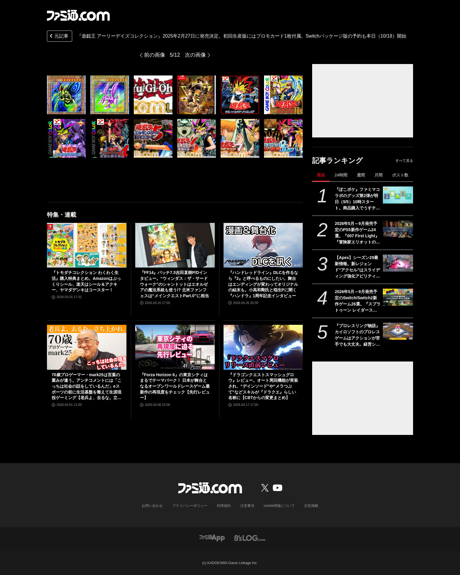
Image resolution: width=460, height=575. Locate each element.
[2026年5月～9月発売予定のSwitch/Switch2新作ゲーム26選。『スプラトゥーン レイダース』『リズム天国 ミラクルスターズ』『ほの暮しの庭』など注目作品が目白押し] (398, 297)
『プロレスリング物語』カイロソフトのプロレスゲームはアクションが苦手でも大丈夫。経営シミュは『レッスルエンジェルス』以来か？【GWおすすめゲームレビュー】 (357, 335)
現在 (321, 175)
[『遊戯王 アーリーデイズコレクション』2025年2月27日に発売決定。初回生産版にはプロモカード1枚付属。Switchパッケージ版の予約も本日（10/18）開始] (66, 94)
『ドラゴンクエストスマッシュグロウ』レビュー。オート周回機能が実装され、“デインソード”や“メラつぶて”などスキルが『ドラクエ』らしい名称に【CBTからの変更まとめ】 (263, 386)
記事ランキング (337, 160)
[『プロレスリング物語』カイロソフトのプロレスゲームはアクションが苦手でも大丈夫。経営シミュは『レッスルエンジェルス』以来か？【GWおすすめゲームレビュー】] (398, 331)
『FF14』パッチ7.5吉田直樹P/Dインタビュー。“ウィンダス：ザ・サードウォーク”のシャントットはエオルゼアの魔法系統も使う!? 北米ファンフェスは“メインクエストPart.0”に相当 (174, 284)
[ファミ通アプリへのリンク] (212, 537)
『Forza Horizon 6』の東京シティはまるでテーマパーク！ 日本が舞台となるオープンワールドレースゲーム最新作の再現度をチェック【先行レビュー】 (175, 386)
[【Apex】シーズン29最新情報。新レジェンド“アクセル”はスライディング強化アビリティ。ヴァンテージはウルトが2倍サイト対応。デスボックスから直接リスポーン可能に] (398, 263)
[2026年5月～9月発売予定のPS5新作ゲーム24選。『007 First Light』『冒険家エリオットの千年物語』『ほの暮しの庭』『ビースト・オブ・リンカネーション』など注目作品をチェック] (398, 229)
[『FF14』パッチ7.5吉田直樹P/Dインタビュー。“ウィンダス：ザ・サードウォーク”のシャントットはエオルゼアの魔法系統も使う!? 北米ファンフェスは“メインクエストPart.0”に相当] (175, 245)
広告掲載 (311, 506)
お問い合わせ (152, 506)
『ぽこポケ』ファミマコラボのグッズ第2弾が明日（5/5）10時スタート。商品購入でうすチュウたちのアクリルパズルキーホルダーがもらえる (357, 199)
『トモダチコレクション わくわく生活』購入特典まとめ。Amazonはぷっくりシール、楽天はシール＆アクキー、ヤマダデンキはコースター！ (86, 281)
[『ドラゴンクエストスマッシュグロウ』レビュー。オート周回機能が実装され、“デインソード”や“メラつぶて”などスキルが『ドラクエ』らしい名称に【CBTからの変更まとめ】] (263, 347)
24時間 (340, 175)
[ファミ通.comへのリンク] (78, 15)
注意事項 (247, 506)
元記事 (58, 36)
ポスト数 (400, 175)
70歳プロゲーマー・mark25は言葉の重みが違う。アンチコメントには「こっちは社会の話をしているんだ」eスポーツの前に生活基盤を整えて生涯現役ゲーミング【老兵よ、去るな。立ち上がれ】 (86, 386)
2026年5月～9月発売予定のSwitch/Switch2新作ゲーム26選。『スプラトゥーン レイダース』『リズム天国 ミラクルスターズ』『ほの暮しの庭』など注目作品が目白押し (357, 301)
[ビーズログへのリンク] (249, 537)
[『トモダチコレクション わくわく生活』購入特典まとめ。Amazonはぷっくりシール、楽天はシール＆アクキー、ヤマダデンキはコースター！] (86, 245)
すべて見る (404, 161)
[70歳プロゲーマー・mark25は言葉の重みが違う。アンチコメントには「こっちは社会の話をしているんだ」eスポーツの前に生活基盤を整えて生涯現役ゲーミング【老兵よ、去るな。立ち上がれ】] (86, 347)
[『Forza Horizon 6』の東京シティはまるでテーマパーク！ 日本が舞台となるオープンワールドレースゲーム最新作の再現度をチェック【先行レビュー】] (175, 347)
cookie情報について (279, 506)
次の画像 (195, 55)
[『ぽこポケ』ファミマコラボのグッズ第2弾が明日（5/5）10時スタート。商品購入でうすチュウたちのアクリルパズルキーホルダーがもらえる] (398, 195)
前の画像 (154, 55)
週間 (361, 175)
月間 (378, 175)
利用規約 (224, 506)
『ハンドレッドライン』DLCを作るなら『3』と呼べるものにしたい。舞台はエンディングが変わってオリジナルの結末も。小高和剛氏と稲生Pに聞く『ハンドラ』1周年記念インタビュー (263, 284)
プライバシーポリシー (189, 506)
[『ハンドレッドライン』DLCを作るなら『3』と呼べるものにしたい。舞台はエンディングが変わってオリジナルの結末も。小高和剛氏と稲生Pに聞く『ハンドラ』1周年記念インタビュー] (263, 245)
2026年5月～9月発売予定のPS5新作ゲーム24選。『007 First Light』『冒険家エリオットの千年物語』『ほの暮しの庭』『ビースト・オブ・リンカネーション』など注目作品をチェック (357, 233)
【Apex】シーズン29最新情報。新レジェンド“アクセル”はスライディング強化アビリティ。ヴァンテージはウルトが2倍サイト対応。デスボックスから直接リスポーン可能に (357, 267)
